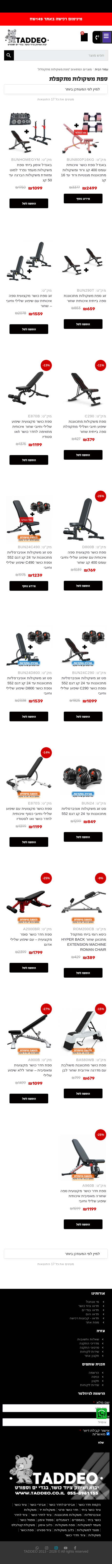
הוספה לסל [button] (29, 203)
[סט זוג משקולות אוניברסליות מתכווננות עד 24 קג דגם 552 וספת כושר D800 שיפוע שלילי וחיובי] (29, 645)
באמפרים (78, 1520)
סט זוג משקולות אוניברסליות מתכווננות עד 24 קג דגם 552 (84, 811)
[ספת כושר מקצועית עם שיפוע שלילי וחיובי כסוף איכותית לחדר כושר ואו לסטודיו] (29, 775)
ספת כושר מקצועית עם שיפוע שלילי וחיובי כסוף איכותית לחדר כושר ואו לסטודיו (29, 813)
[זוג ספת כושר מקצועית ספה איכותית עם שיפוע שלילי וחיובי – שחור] (29, 262)
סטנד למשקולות (88, 1530)
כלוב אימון (45, 1525)
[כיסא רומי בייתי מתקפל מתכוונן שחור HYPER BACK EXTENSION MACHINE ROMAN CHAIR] (83, 901)
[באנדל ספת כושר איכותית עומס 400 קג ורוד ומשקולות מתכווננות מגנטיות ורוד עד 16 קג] (83, 132)
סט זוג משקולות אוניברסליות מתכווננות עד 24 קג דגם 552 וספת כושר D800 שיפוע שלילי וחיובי (29, 685)
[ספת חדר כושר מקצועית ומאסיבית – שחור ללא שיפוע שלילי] (29, 1032)
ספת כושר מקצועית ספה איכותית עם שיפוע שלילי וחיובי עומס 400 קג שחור (83, 557)
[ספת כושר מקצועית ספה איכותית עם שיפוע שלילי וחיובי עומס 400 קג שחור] (83, 519)
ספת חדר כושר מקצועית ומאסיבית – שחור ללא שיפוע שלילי (30, 1070)
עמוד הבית (101, 69)
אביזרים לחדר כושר (62, 1504)
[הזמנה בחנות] (56, 89)
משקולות (94, 1535)
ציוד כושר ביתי (91, 1510)
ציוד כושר (20, 1504)
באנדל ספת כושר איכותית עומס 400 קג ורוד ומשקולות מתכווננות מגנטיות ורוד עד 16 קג (83, 172)
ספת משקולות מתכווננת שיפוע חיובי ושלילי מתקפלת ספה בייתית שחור (84, 426)
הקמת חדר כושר (89, 1504)
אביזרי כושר (38, 1504)
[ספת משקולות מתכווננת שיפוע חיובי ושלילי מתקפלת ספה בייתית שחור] (83, 388)
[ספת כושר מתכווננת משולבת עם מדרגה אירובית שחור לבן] (83, 1032)
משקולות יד (47, 1510)
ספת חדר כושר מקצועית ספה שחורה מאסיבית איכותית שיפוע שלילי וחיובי (83, 1196)
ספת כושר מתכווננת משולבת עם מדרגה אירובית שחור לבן (83, 1067)
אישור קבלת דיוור (96, 1430)
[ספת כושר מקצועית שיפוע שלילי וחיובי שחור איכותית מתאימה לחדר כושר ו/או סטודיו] (29, 388)
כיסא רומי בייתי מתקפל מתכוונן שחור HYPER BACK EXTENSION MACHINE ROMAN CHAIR (83, 942)
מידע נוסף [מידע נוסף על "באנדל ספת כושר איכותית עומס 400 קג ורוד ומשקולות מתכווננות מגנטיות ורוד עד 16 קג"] (83, 198)
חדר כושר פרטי (68, 1510)
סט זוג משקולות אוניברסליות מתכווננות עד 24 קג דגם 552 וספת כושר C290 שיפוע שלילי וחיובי (83, 685)
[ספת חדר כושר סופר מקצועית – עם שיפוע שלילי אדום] (29, 901)
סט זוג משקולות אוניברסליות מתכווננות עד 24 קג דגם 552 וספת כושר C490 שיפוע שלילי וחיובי (29, 559)
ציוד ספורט (44, 1530)
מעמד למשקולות (89, 1525)
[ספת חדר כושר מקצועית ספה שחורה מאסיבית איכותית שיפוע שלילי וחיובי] (83, 1157)
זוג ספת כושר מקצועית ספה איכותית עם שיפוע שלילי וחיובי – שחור (29, 301)
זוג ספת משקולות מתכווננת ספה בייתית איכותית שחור (85, 298)
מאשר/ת (99, 1434)
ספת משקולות (65, 1525)
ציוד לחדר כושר (41, 1515)
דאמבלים (62, 1520)
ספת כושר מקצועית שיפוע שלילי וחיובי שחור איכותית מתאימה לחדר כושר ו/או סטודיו (32, 429)
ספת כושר (27, 1530)
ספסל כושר (27, 1520)
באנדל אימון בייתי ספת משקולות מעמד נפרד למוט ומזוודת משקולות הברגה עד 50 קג (30, 172)
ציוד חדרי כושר (75, 1535)
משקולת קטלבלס (23, 1525)
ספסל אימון (45, 1520)
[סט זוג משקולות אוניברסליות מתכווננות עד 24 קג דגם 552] (83, 775)
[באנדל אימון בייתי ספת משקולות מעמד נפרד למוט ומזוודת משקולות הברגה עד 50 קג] (29, 132)
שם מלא (102, 1402)
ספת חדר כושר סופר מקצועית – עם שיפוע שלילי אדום (31, 939)
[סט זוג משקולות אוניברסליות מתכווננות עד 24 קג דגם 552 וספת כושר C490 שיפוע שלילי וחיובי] (29, 519)
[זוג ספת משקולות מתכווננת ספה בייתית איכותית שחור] (83, 262)
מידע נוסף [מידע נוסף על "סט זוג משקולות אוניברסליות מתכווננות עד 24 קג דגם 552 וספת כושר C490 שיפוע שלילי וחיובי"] (29, 586)
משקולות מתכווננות (68, 1515)
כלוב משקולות (64, 1530)
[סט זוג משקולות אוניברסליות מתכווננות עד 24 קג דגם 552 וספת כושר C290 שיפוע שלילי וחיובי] (83, 645)
